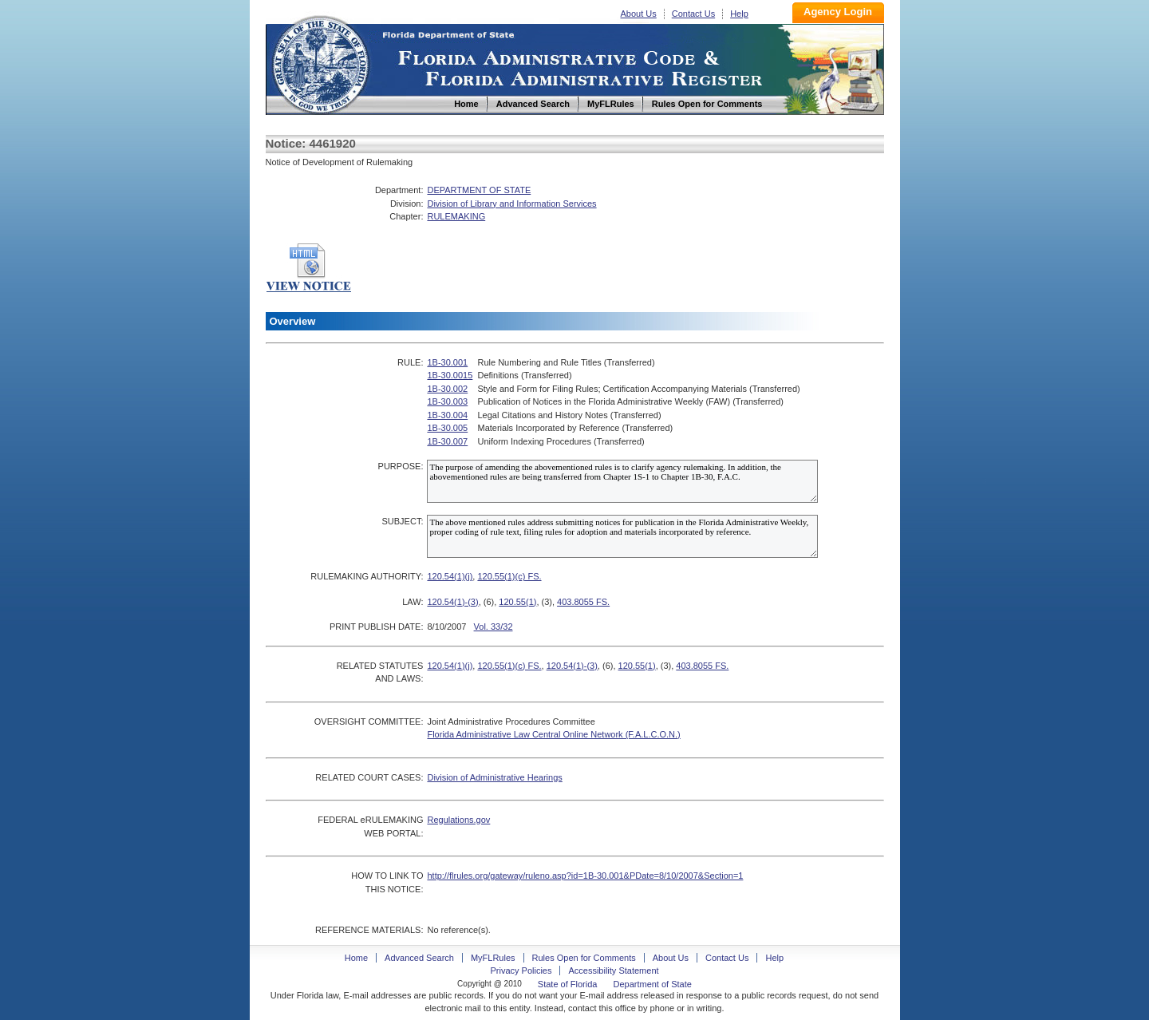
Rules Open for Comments (584, 958)
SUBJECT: (402, 521)
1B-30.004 (447, 415)
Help (739, 13)
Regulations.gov (458, 819)
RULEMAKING (456, 216)
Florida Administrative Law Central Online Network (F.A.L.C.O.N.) (553, 734)
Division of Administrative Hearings (494, 777)
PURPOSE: (401, 466)
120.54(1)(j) (449, 576)
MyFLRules (493, 958)
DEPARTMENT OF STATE (479, 190)
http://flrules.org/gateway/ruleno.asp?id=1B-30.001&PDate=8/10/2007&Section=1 (585, 875)
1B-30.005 (447, 428)
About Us (639, 13)
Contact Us (693, 13)
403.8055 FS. (583, 602)
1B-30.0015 (449, 375)
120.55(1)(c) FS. (509, 576)
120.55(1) (517, 602)
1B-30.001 (447, 362)
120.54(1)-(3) (452, 602)
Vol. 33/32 (493, 626)
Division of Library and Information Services (511, 203)
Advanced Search (419, 958)
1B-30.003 (447, 401)
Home (320, 63)
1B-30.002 (447, 388)
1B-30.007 (447, 441)
